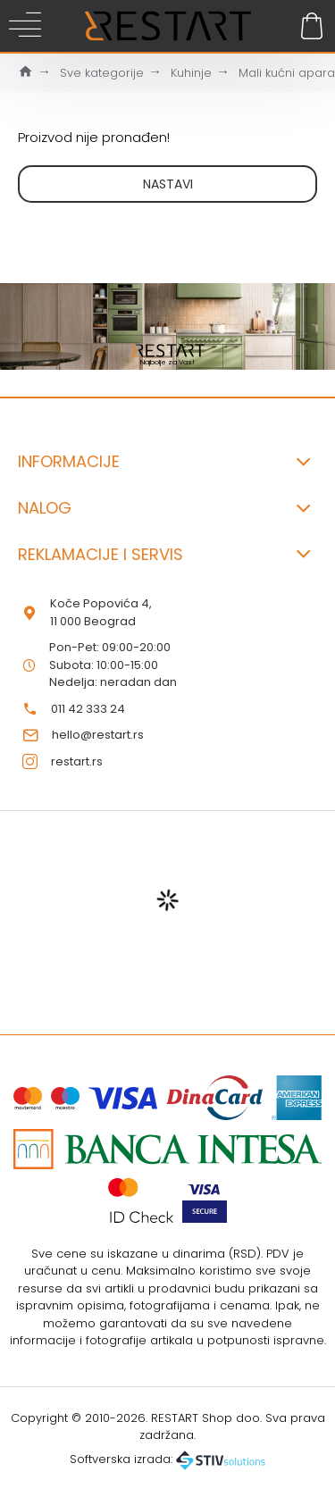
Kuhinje (191, 72)
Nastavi (168, 184)
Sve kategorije (102, 72)
